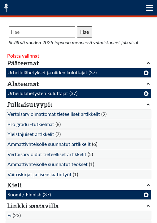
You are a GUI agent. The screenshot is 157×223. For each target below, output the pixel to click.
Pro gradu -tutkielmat (30, 124)
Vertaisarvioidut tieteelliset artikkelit (46, 154)
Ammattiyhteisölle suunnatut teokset (47, 164)
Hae (84, 32)
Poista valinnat (23, 56)
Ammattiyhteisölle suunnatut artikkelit (49, 144)
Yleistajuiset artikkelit (30, 134)
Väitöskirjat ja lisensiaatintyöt (39, 174)
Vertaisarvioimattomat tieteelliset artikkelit (53, 114)
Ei (9, 215)
